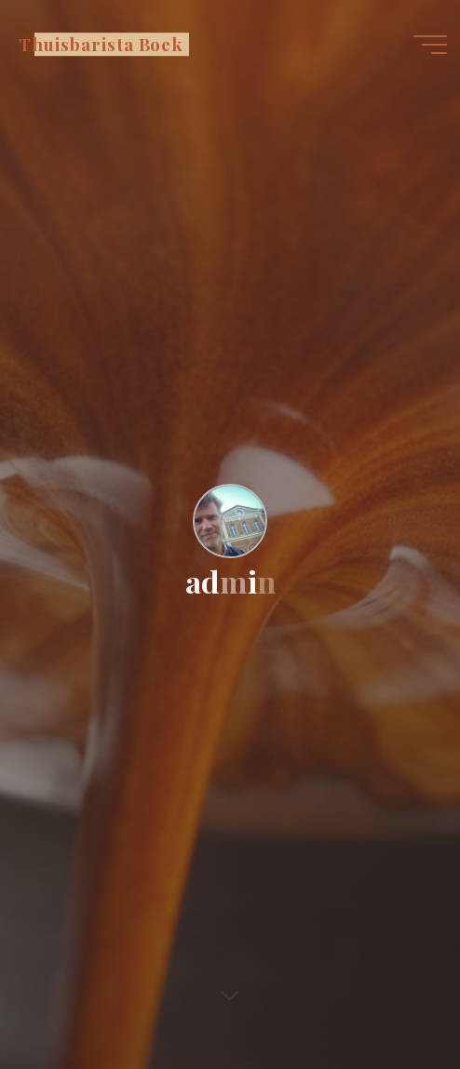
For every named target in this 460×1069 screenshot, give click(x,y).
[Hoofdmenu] (430, 44)
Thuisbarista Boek (101, 44)
